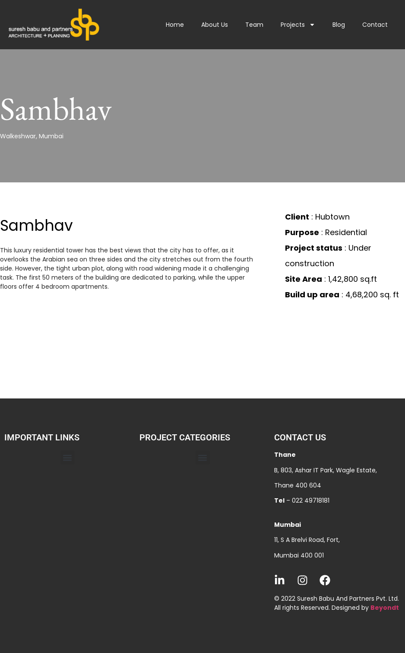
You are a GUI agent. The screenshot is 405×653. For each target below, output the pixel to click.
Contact (375, 24)
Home (175, 24)
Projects (298, 24)
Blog (338, 24)
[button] (67, 457)
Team (254, 24)
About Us (214, 24)
